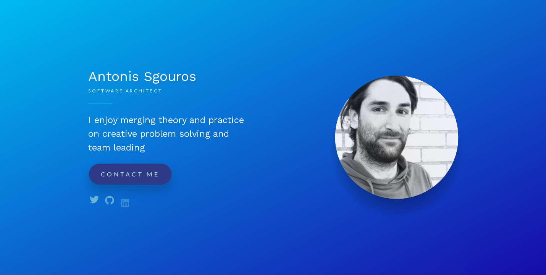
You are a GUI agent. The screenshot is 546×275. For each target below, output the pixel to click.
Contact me (130, 173)
